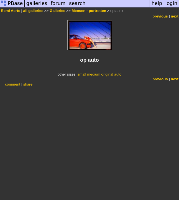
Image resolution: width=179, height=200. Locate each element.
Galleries (57, 11)
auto (117, 74)
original (107, 74)
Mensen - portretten (89, 11)
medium (93, 74)
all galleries (33, 11)
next (174, 16)
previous (160, 16)
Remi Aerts (10, 11)
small (82, 74)
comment (12, 84)
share (27, 84)
